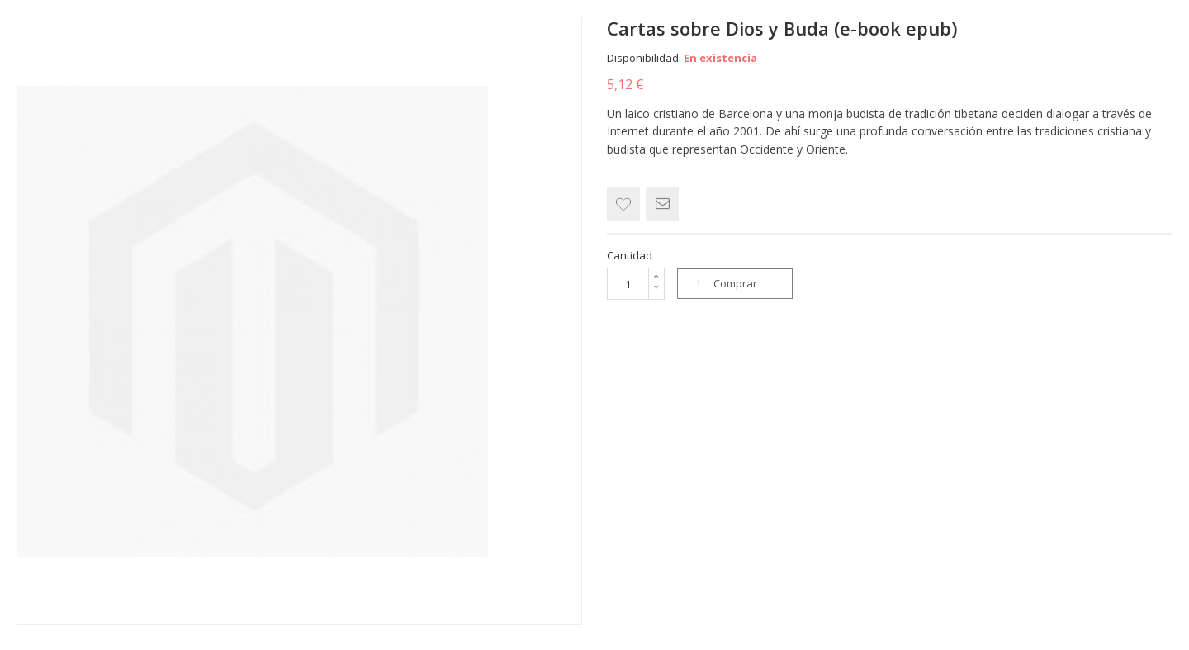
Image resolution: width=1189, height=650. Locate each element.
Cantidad (629, 255)
